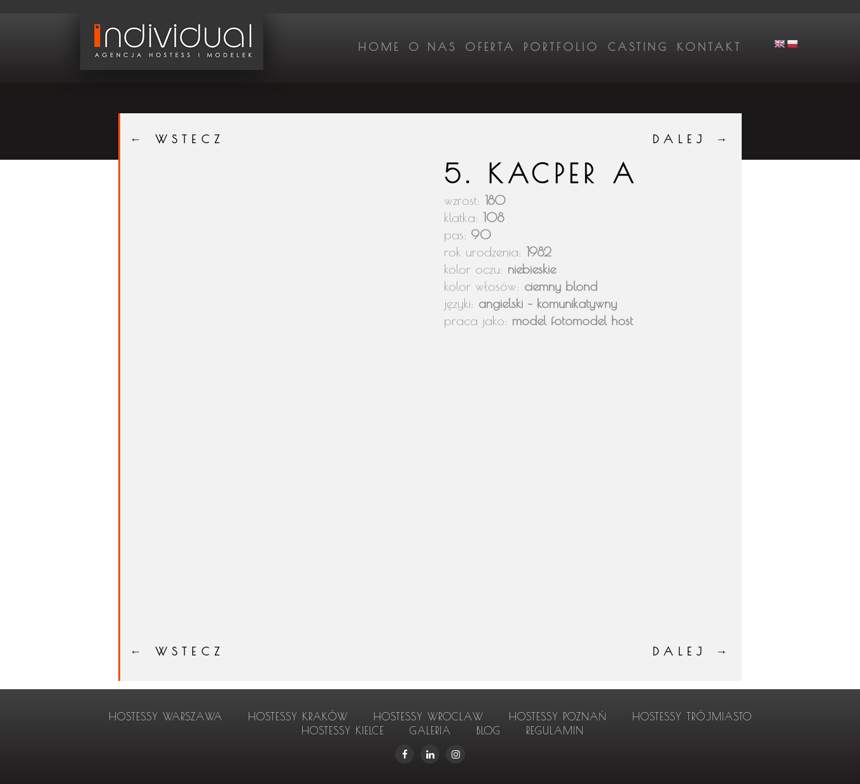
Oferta (490, 47)
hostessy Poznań (558, 716)
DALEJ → (692, 139)
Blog (488, 730)
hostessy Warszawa (166, 716)
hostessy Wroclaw (428, 716)
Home (379, 47)
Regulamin (555, 730)
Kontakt (709, 47)
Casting (638, 47)
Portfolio (561, 47)
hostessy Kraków (298, 716)
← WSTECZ (177, 139)
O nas (432, 47)
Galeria (430, 730)
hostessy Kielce (343, 730)
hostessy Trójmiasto (692, 716)
